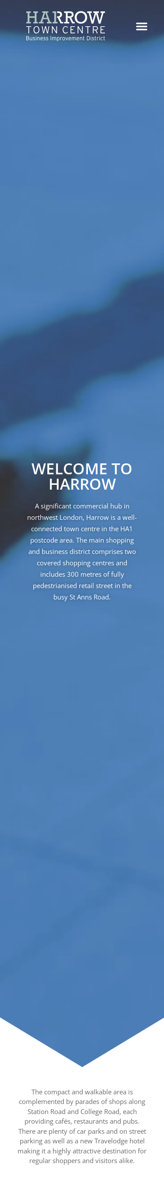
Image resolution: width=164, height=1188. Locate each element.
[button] (142, 26)
